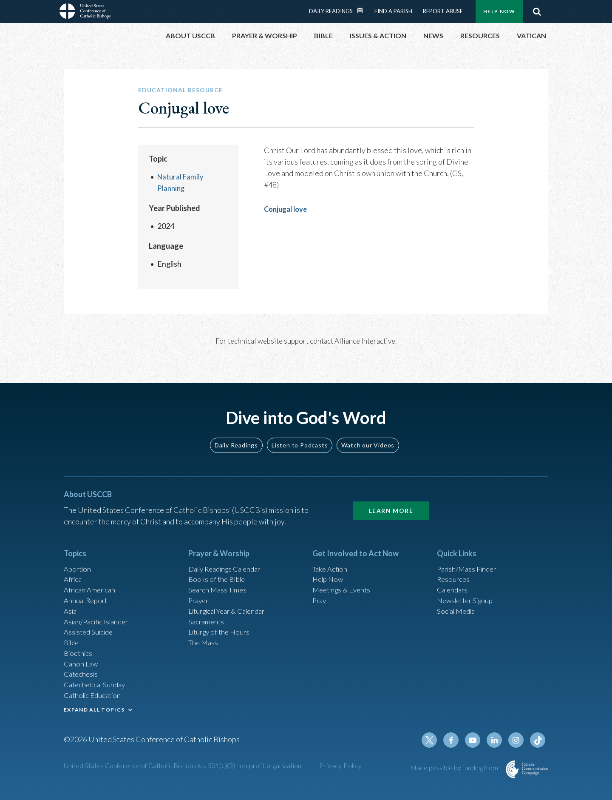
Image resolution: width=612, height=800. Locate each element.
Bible (73, 635)
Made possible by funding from (454, 768)
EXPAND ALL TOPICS (94, 707)
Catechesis (82, 669)
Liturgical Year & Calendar (231, 600)
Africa (74, 566)
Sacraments (207, 612)
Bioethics (79, 646)
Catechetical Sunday (97, 681)
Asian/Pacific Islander (99, 612)
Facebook (456, 741)
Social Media (458, 600)
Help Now (499, 11)
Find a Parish (393, 11)
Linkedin (497, 741)
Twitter (436, 741)
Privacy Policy (340, 766)
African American (92, 577)
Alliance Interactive (364, 340)
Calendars (454, 577)
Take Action (331, 554)
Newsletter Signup (468, 589)
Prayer (199, 589)
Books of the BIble (218, 566)
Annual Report (87, 589)
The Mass (204, 635)
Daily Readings (331, 11)
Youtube (476, 741)
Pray (320, 589)
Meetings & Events (344, 577)
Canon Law (81, 658)
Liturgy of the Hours (221, 623)
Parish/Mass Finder (469, 554)
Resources (454, 566)
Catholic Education (95, 692)
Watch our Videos (367, 430)
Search (536, 11)
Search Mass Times (219, 577)
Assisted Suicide (91, 623)
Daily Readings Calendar (363, 10)
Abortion (79, 554)
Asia (71, 600)
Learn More (391, 495)
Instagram (517, 741)
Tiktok (538, 741)
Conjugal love (288, 209)
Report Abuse (443, 11)
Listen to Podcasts (300, 430)
